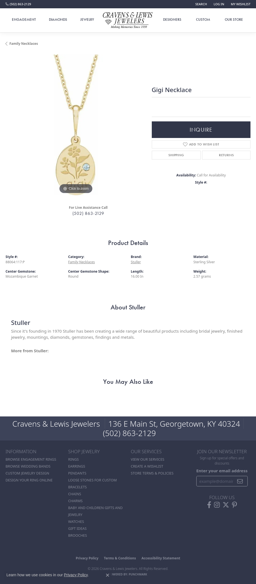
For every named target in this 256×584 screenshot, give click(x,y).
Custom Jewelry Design (27, 473)
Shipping (176, 155)
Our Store (234, 19)
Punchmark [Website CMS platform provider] (138, 574)
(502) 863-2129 (88, 213)
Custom (203, 19)
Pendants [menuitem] (77, 473)
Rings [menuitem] (73, 459)
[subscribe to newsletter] (240, 481)
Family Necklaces (23, 43)
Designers (172, 19)
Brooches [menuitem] (77, 535)
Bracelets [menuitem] (77, 486)
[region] (76, 124)
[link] (18, 4)
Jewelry (87, 19)
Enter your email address (222, 470)
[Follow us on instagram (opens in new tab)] (217, 505)
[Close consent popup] (107, 575)
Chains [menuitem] (74, 493)
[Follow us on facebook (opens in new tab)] (209, 505)
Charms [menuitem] (75, 500)
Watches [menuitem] (76, 521)
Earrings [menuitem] (76, 466)
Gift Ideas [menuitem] (77, 528)
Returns (226, 155)
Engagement (24, 19)
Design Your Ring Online (29, 480)
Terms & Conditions (120, 558)
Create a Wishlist (147, 466)
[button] (200, 4)
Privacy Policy (87, 558)
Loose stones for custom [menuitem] (92, 480)
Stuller (136, 262)
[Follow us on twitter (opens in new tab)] (226, 505)
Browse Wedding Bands (28, 466)
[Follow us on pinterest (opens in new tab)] (234, 505)
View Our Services (147, 459)
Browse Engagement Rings (31, 459)
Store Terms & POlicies (152, 473)
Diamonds (58, 19)
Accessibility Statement (161, 558)
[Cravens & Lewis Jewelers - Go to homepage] (128, 20)
